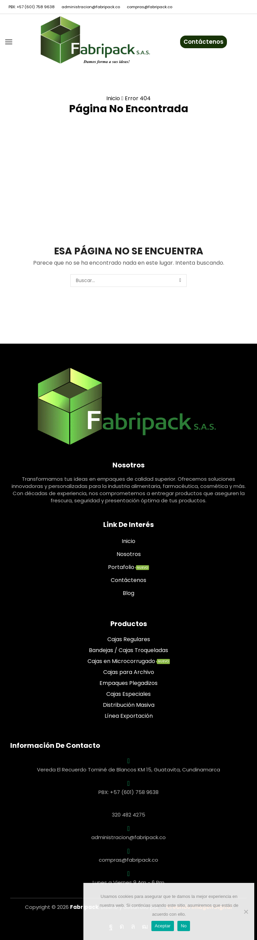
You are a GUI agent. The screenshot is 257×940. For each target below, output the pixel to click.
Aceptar (163, 925)
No (184, 925)
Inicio (113, 98)
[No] (245, 911)
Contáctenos (204, 42)
